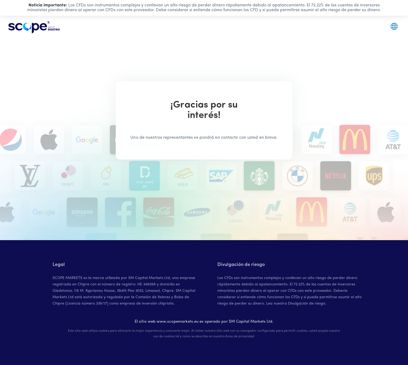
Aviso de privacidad (239, 336)
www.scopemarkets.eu (177, 322)
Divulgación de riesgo (306, 304)
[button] (394, 26)
